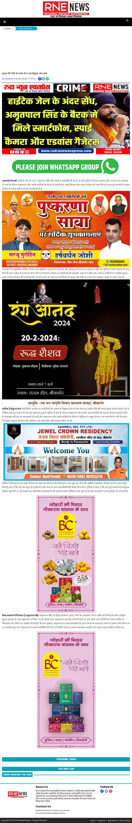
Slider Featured (25, 28)
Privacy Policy (125, 820)
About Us (42, 787)
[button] (4, 21)
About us (101, 820)
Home (7, 28)
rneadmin (9, 78)
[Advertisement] (66, 51)
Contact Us (43, 806)
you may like (66, 768)
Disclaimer (112, 820)
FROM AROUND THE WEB (17, 774)
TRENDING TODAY (66, 759)
